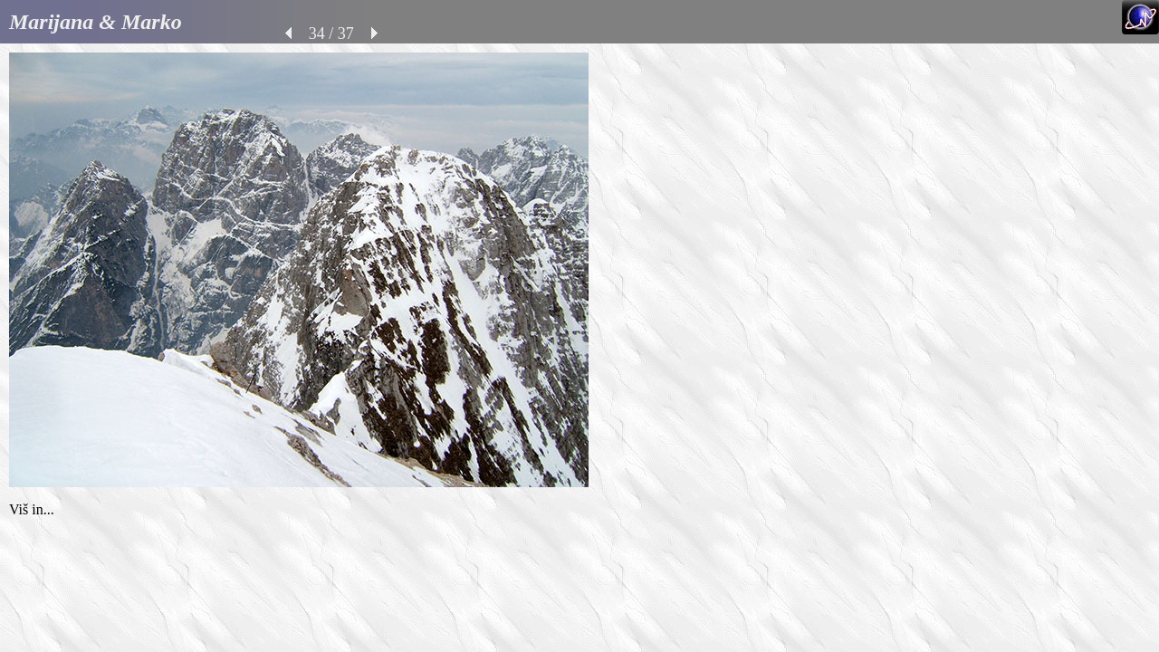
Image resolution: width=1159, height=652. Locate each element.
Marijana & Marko (95, 22)
